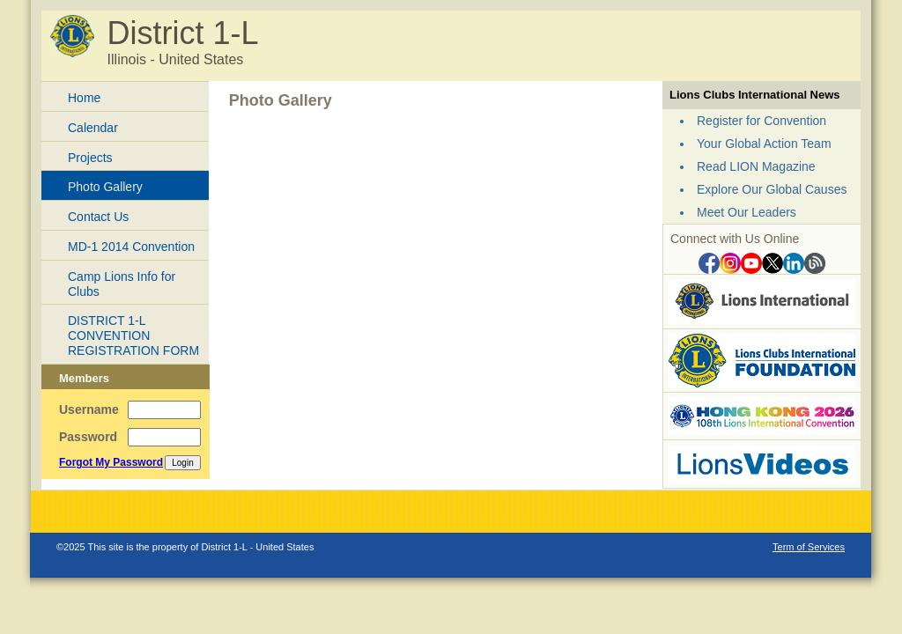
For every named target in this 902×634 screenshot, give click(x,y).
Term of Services (809, 547)
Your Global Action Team (764, 143)
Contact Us (98, 217)
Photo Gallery (105, 187)
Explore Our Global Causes (772, 189)
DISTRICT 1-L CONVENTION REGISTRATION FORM (133, 335)
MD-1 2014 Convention (131, 247)
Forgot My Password (111, 462)
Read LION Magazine (756, 166)
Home (84, 98)
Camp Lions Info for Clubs (121, 284)
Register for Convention (761, 121)
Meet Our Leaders (746, 212)
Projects (90, 158)
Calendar (93, 128)
